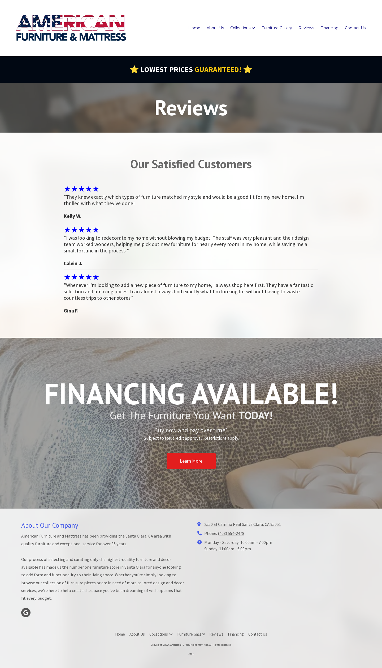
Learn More (191, 465)
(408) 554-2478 (231, 533)
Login (191, 653)
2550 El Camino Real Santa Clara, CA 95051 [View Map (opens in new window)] (242, 524)
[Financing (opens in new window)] (329, 28)
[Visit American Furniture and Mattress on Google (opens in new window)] (26, 612)
